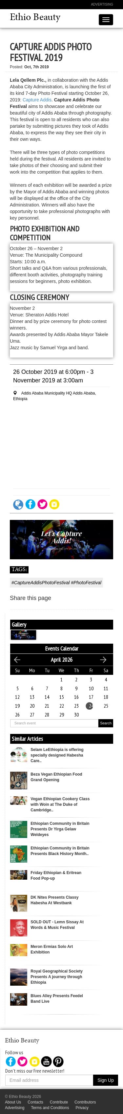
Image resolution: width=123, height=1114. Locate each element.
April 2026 (61, 659)
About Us (13, 1102)
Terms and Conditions (50, 1107)
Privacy (81, 1107)
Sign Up (105, 1080)
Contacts (35, 1102)
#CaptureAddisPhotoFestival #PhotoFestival (56, 582)
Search (106, 723)
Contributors (85, 1102)
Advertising (102, 4)
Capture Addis (37, 99)
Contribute (59, 1102)
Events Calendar (61, 648)
